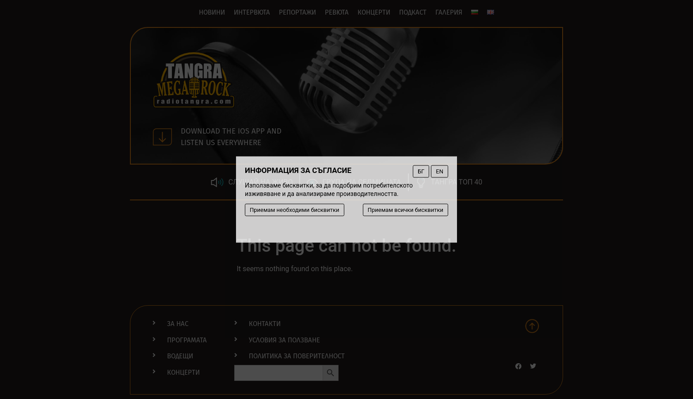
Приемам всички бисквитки (405, 210)
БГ (421, 171)
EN (439, 171)
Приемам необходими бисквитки (294, 210)
